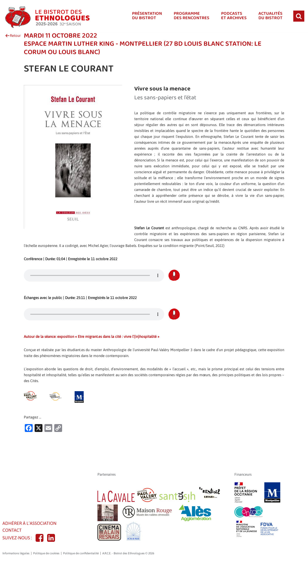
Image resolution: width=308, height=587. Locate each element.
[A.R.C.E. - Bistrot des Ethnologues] (47, 16)
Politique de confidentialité (81, 579)
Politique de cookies (46, 579)
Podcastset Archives (232, 16)
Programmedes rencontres (189, 16)
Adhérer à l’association (31, 547)
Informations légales (15, 579)
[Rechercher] (299, 16)
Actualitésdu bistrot (269, 16)
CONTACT (12, 555)
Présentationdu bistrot (143, 16)
